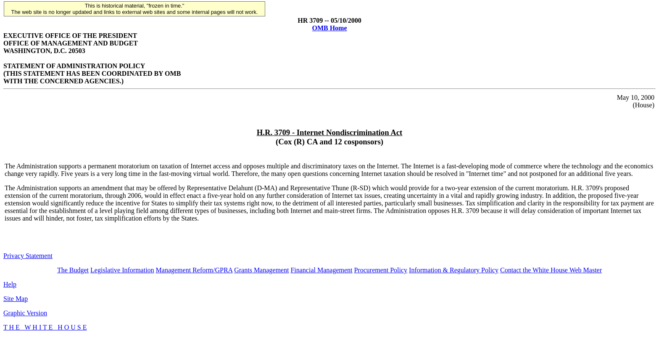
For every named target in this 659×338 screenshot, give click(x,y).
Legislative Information (122, 270)
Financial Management (321, 270)
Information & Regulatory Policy (453, 270)
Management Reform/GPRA (194, 270)
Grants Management (261, 270)
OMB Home (329, 28)
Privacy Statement (28, 255)
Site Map (15, 298)
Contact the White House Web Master (551, 270)
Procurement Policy (380, 270)
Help (9, 284)
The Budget (73, 270)
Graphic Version (25, 313)
